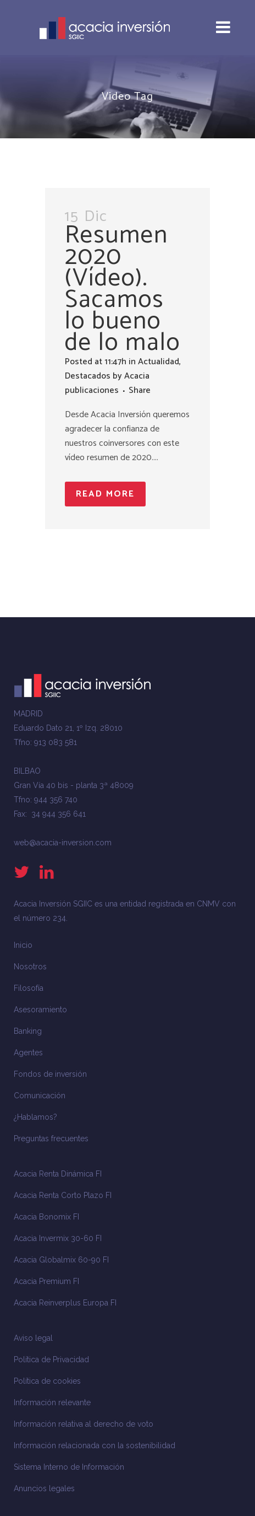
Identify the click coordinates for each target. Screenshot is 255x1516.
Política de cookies (47, 1381)
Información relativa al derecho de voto (83, 1424)
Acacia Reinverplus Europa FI (65, 1302)
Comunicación (39, 1095)
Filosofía (28, 988)
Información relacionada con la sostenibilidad (94, 1445)
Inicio (23, 945)
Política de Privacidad (51, 1359)
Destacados (87, 376)
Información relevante (52, 1402)
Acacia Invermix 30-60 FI (58, 1238)
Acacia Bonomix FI (46, 1216)
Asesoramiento (40, 1009)
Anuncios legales (44, 1488)
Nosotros (30, 966)
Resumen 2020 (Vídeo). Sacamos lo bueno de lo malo (122, 289)
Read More (105, 494)
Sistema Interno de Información (69, 1467)
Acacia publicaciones (107, 383)
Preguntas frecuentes (51, 1138)
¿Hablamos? (35, 1117)
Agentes (28, 1052)
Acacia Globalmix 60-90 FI (61, 1259)
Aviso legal (33, 1338)
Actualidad (158, 361)
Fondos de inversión (50, 1074)
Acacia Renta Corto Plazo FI (63, 1195)
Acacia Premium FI (46, 1281)
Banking (28, 1031)
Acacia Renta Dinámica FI (58, 1173)
